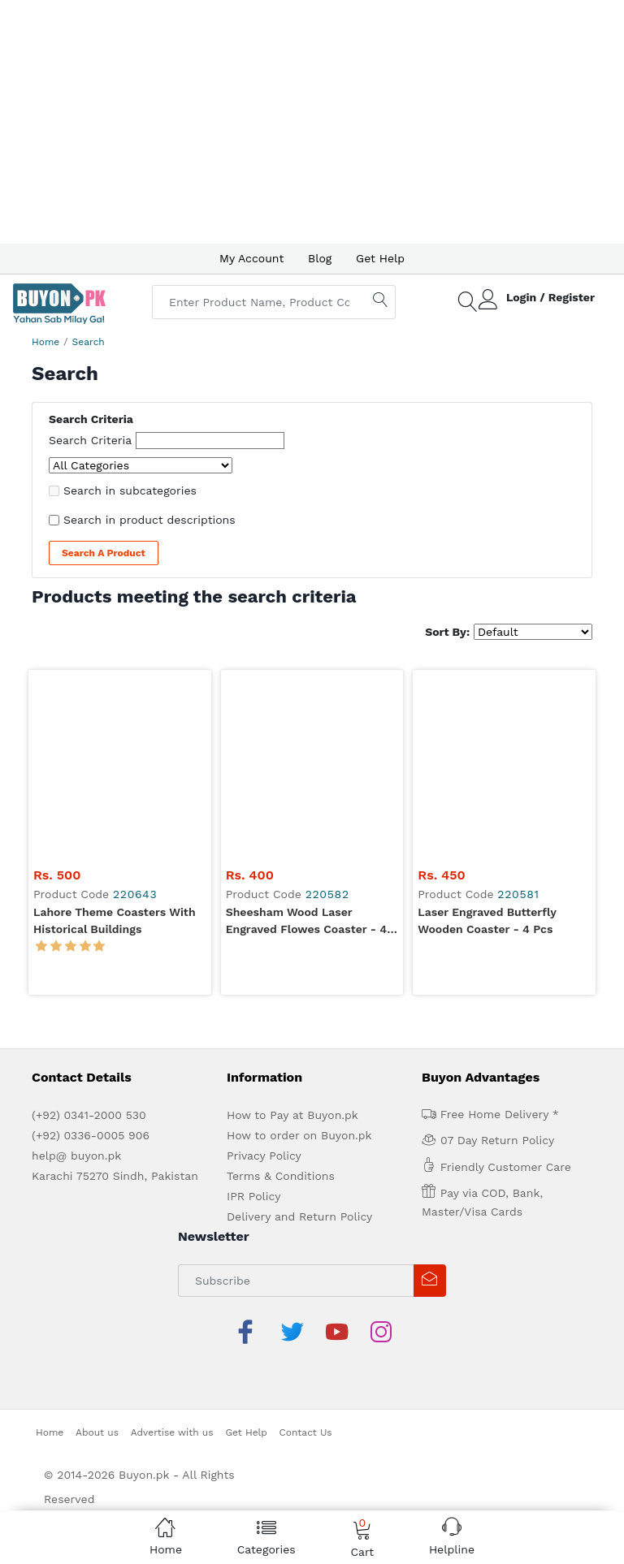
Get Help (380, 258)
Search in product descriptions (149, 519)
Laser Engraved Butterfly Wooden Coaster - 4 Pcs (487, 738)
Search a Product (103, 553)
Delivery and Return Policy (299, 1033)
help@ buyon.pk (76, 972)
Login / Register (550, 297)
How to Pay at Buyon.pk (292, 932)
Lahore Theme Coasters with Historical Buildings (114, 738)
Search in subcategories (130, 490)
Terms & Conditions (281, 993)
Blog (320, 258)
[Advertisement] (312, 121)
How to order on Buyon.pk (299, 952)
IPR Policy (253, 1013)
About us (97, 1210)
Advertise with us (172, 1210)
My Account (251, 258)
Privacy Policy (264, 972)
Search (88, 342)
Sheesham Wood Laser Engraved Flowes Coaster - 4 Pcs (306, 739)
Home (45, 342)
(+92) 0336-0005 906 (91, 952)
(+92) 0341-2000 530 (89, 932)
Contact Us (306, 1210)
